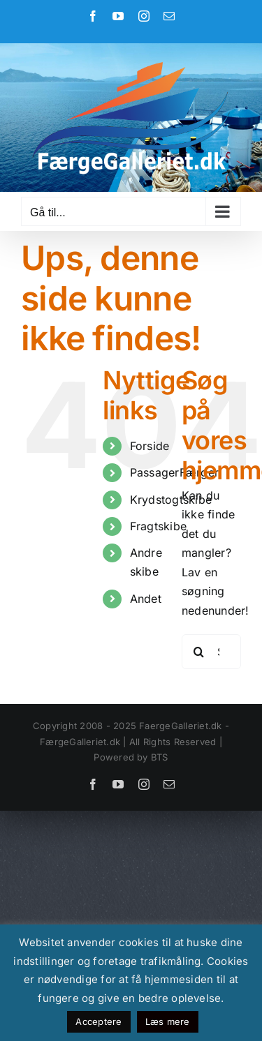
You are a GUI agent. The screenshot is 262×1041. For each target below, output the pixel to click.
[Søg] (199, 651)
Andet (145, 599)
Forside (150, 446)
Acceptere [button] (98, 1021)
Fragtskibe (158, 526)
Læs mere (167, 1021)
